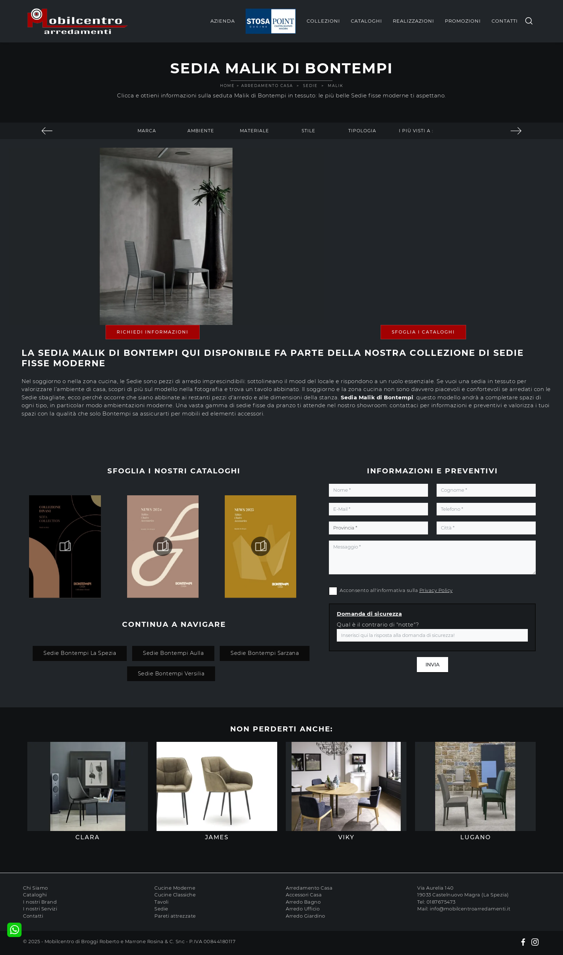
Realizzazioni (413, 21)
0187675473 (441, 902)
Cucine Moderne (174, 888)
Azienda (222, 21)
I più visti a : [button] (416, 130)
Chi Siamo (35, 888)
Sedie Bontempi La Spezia (79, 653)
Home (227, 85)
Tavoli (161, 902)
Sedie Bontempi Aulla (173, 653)
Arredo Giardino (305, 916)
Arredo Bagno (303, 902)
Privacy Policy (436, 590)
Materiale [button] (254, 130)
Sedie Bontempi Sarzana (265, 653)
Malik (335, 85)
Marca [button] (147, 130)
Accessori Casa (304, 894)
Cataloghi (366, 21)
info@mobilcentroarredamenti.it (470, 909)
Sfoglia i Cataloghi (423, 332)
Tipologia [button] (362, 130)
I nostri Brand (40, 902)
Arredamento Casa (267, 85)
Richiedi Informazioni (153, 332)
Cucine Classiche (175, 894)
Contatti (505, 21)
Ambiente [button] (200, 130)
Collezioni (323, 21)
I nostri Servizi (40, 909)
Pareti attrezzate (175, 916)
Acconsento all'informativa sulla (396, 590)
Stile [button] (308, 130)
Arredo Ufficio (303, 909)
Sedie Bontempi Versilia (171, 673)
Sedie (310, 85)
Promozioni (463, 21)
